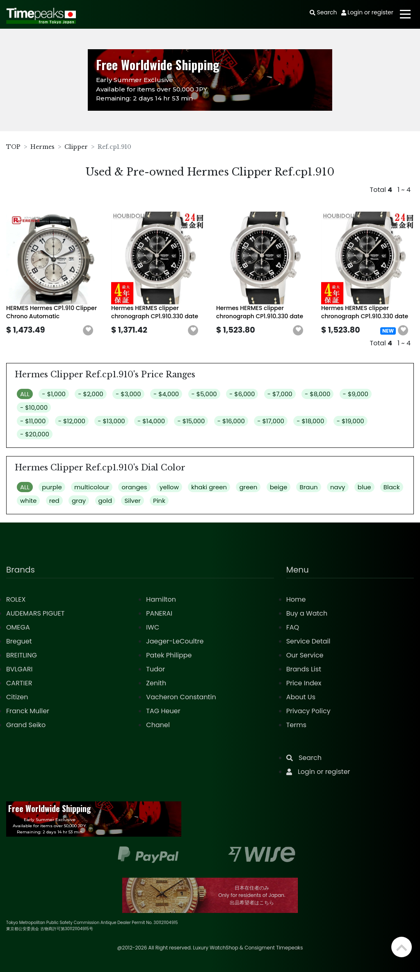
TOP (13, 147)
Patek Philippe (169, 655)
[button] (88, 330)
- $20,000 (34, 434)
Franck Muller (27, 711)
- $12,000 (71, 421)
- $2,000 (90, 394)
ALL (25, 394)
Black (391, 487)
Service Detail (308, 641)
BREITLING (21, 655)
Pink (159, 500)
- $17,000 (270, 421)
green (248, 487)
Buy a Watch (307, 613)
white (28, 500)
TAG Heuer (163, 711)
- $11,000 (33, 421)
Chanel (158, 725)
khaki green (209, 487)
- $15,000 (191, 421)
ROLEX (15, 599)
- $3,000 (128, 394)
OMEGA (18, 627)
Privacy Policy (308, 711)
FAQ (292, 627)
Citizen (17, 697)
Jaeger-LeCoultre (174, 641)
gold (105, 500)
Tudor (155, 669)
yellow (169, 487)
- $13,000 (111, 421)
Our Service (305, 655)
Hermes (42, 147)
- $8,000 (317, 394)
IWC (152, 627)
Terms (296, 725)
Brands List (303, 669)
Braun (308, 487)
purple (52, 487)
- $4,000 (166, 394)
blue (364, 487)
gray (79, 500)
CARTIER (19, 683)
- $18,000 (310, 421)
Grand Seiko (26, 725)
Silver (132, 500)
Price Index (304, 683)
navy (337, 487)
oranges (134, 487)
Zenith (156, 683)
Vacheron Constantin (181, 697)
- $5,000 (204, 394)
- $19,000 (350, 421)
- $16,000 (231, 421)
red (54, 500)
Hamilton (161, 599)
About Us (300, 697)
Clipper (76, 147)
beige (279, 487)
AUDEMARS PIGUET (35, 613)
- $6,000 (242, 394)
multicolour (91, 487)
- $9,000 (355, 394)
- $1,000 (54, 394)
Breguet (19, 641)
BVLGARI (19, 669)
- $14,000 (151, 421)
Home (296, 599)
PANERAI (159, 613)
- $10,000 (34, 407)
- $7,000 (279, 394)
